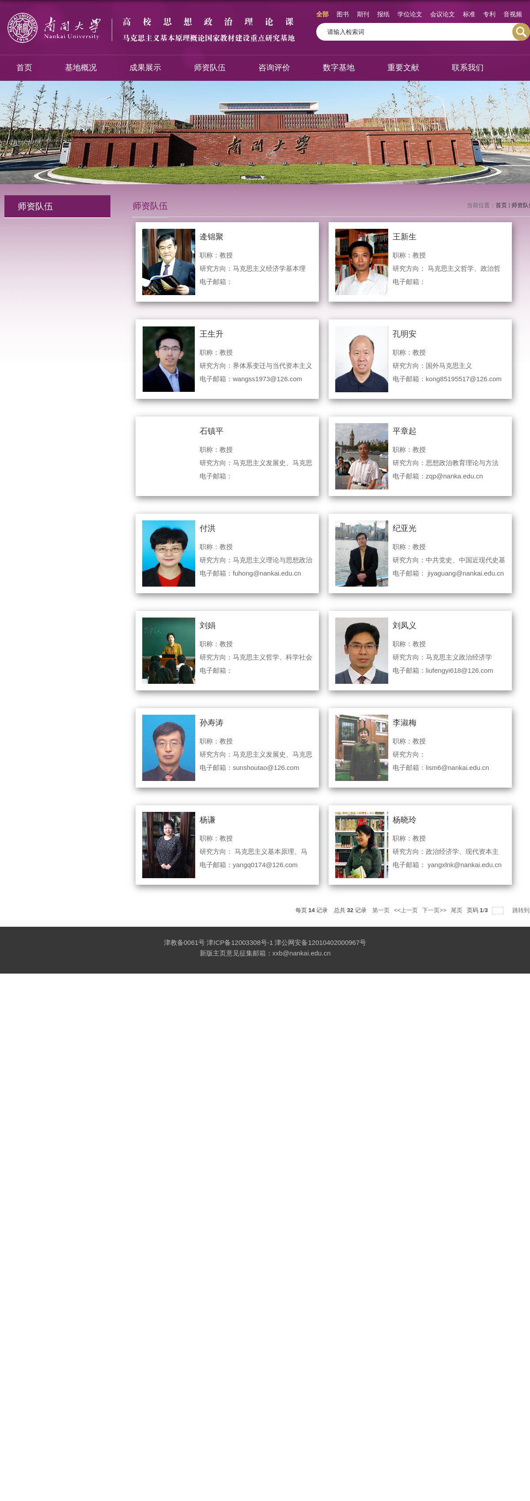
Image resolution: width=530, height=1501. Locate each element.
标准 (469, 14)
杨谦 (208, 819)
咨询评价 (274, 67)
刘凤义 (404, 625)
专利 (489, 14)
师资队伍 (210, 67)
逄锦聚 (211, 236)
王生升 (211, 334)
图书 (343, 14)
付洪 (208, 528)
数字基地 (339, 67)
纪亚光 (404, 528)
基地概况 (81, 67)
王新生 (404, 236)
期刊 (363, 14)
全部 (322, 14)
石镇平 (211, 431)
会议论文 (442, 14)
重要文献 (403, 67)
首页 (24, 67)
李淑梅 (404, 722)
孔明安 (404, 334)
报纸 (383, 14)
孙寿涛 (211, 722)
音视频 (513, 14)
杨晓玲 (404, 819)
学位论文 (410, 14)
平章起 (404, 431)
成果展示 (145, 67)
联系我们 (468, 67)
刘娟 (208, 625)
